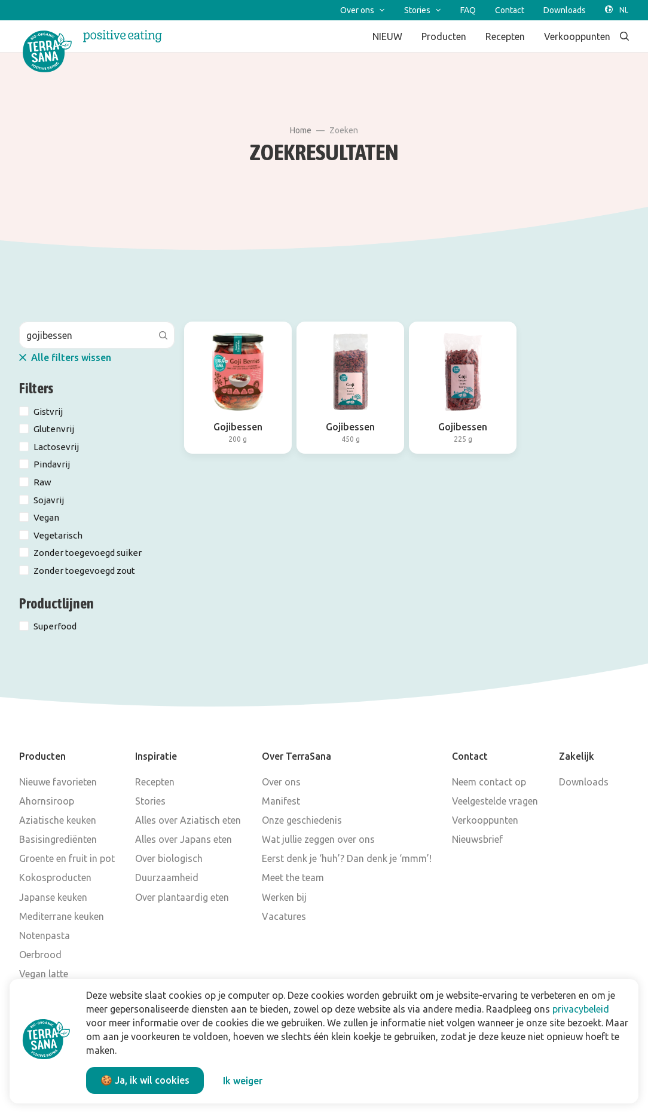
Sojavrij (48, 500)
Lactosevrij (56, 447)
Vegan (46, 517)
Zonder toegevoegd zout (84, 570)
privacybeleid (580, 1009)
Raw (42, 482)
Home (300, 130)
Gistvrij (48, 411)
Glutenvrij (53, 429)
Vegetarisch (57, 535)
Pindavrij (51, 464)
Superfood (55, 626)
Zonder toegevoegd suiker (87, 553)
